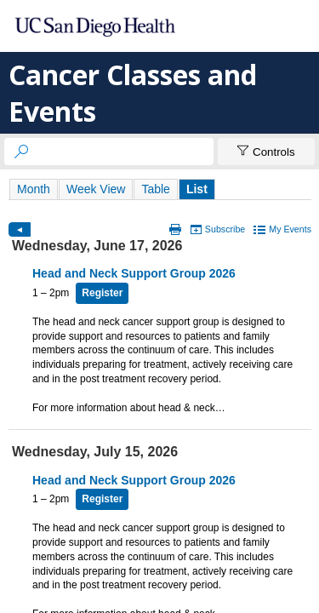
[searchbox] (124, 151)
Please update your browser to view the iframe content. (160, 189)
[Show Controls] (266, 151)
